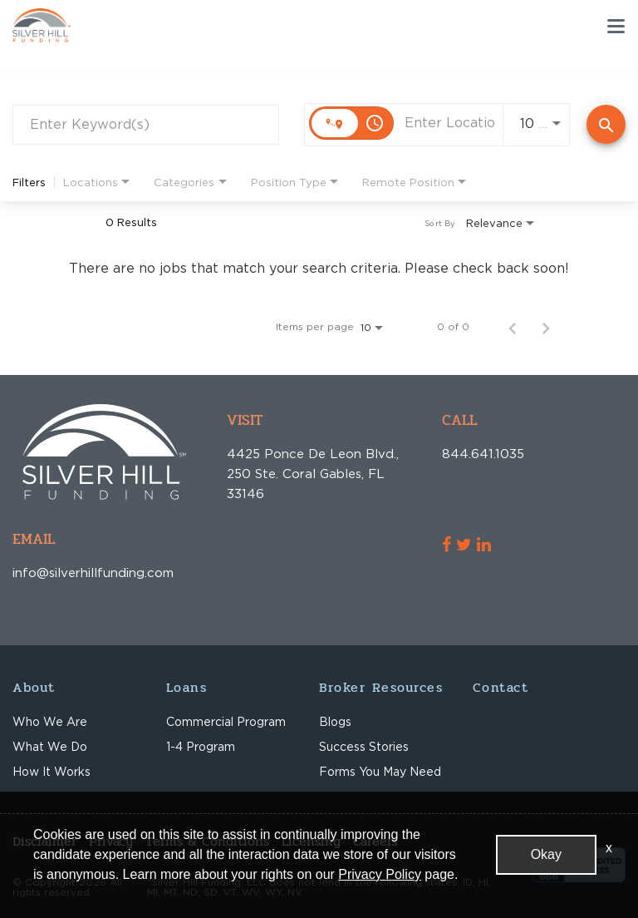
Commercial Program (226, 721)
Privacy (111, 841)
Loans (187, 687)
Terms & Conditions (207, 841)
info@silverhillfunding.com (39, 572)
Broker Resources (381, 687)
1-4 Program (200, 746)
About (34, 687)
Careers (375, 841)
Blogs (335, 721)
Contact (501, 687)
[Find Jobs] (606, 124)
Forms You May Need (380, 771)
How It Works (51, 771)
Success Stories (364, 746)
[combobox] (146, 124)
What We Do (49, 746)
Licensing (311, 841)
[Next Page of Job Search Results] (545, 326)
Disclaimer (44, 841)
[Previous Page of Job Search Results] (512, 326)
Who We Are (49, 721)
